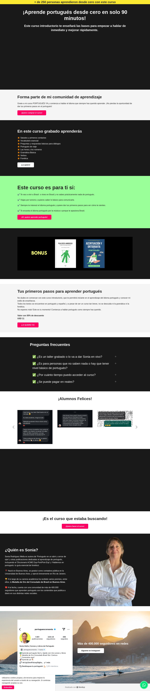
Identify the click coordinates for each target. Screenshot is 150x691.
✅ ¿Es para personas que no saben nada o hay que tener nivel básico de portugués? (70, 366)
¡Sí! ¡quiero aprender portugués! (34, 217)
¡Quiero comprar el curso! (31, 113)
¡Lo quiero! (25, 165)
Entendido (8, 687)
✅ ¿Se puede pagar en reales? (53, 381)
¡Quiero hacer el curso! (75, 526)
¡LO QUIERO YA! (28, 325)
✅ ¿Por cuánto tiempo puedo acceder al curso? (64, 374)
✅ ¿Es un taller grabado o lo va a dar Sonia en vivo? (67, 356)
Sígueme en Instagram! (90, 651)
